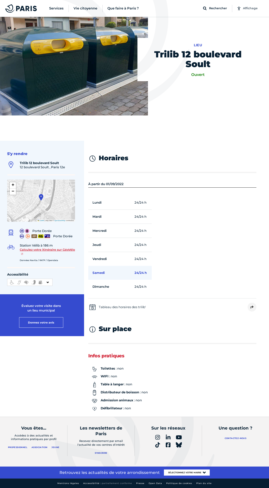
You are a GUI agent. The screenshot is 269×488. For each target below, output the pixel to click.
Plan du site (204, 483)
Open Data (155, 483)
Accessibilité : (107, 483)
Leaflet (41, 220)
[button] (41, 197)
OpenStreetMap (59, 220)
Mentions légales (68, 483)
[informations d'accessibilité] (30, 282)
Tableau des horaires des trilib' (122, 307)
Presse (140, 483)
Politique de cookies (179, 483)
